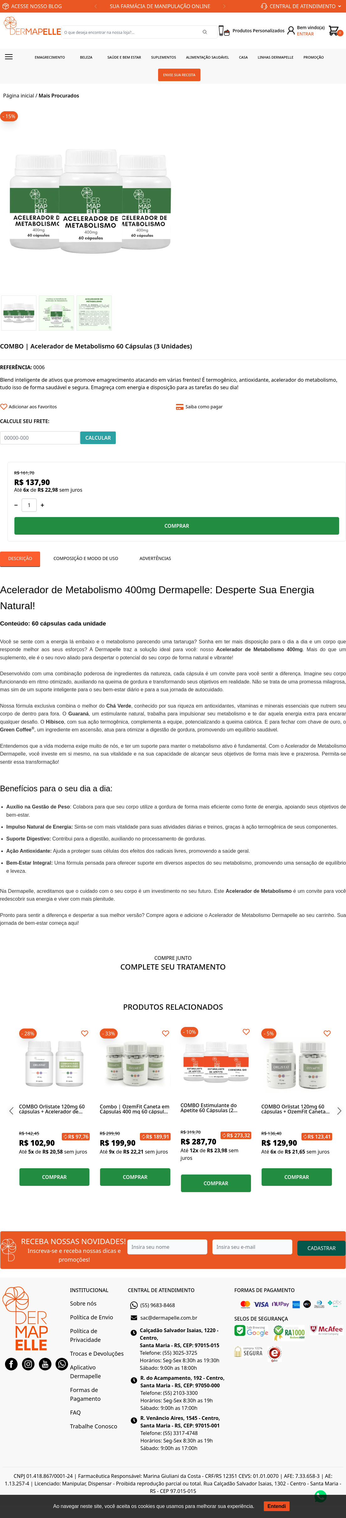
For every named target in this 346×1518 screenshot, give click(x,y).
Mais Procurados (59, 95)
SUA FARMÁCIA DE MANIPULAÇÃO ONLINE (160, 6)
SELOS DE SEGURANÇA (261, 1318)
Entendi (277, 1506)
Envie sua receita (179, 74)
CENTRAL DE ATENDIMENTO (161, 1290)
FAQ (75, 1412)
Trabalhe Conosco (93, 1426)
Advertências (155, 558)
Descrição (20, 558)
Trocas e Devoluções (97, 1353)
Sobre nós (83, 1303)
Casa (243, 57)
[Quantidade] (29, 505)
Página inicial (18, 95)
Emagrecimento (50, 57)
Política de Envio (91, 1317)
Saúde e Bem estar (124, 57)
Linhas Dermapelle (276, 57)
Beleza (86, 57)
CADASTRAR (321, 1248)
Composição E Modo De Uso (85, 558)
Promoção (314, 57)
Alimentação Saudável (207, 57)
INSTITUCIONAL (89, 1290)
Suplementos (163, 57)
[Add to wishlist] (86, 407)
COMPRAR (176, 525)
